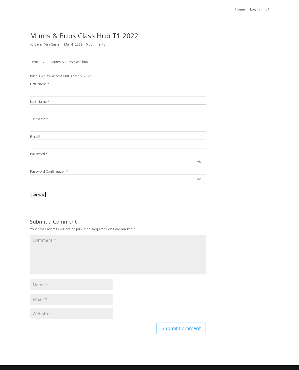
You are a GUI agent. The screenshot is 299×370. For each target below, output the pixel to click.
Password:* (38, 154)
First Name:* (39, 84)
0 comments (95, 44)
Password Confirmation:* (49, 171)
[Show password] (199, 161)
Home (240, 9)
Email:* (35, 136)
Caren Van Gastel (47, 44)
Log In (255, 9)
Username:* (39, 119)
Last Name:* (39, 101)
